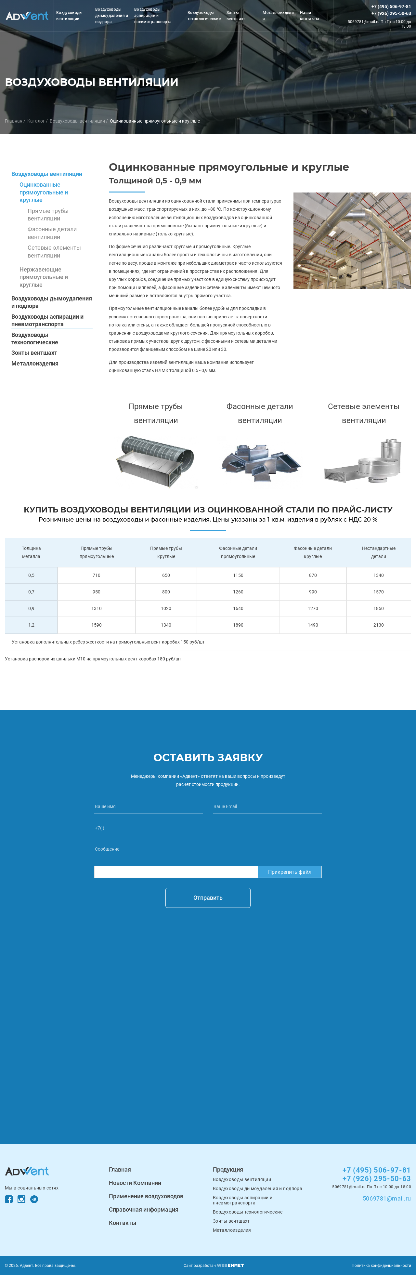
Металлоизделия (278, 15)
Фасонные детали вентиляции (52, 233)
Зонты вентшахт (236, 15)
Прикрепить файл (289, 872)
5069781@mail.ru (387, 1198)
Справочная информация (143, 1209)
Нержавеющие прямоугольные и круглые (44, 277)
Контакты (122, 1222)
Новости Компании (135, 1182)
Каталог (36, 121)
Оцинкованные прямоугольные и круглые (155, 121)
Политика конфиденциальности (381, 1265)
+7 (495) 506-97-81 (391, 6)
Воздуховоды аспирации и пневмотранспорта (153, 15)
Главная (13, 121)
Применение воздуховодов (146, 1196)
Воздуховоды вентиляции (69, 15)
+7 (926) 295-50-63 (391, 13)
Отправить (208, 897)
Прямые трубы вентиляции (48, 214)
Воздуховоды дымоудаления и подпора (111, 15)
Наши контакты (309, 15)
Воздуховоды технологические (204, 15)
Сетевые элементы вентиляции (54, 251)
